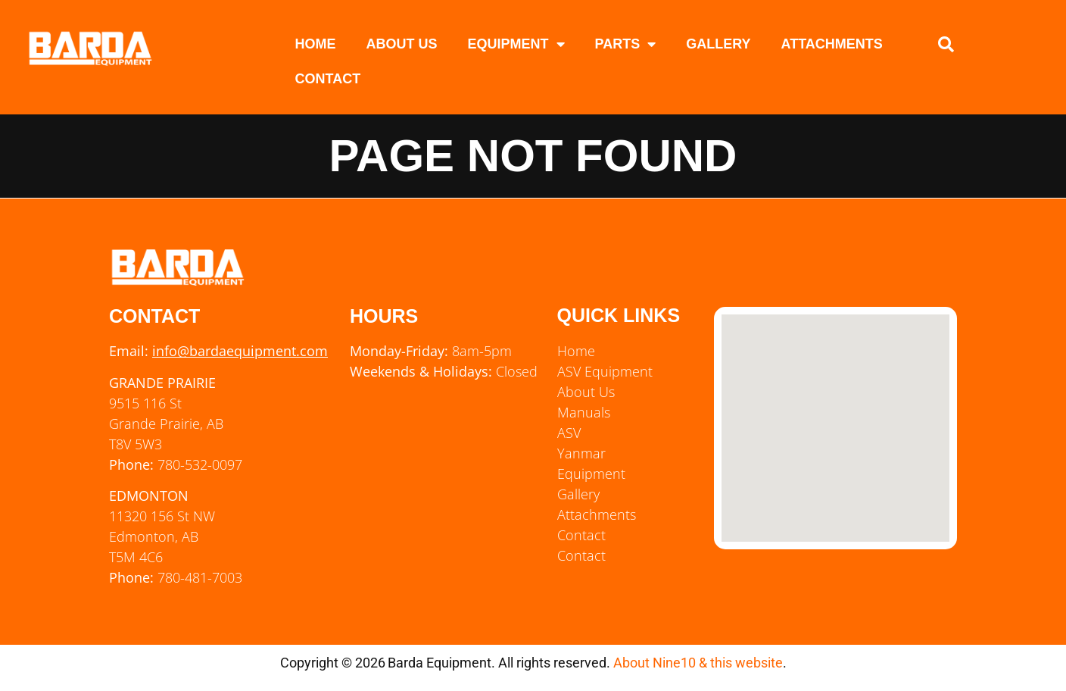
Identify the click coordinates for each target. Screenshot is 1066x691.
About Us (402, 44)
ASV (569, 433)
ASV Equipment (605, 371)
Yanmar (581, 453)
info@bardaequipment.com (240, 351)
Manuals (583, 412)
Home (315, 44)
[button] (946, 45)
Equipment (516, 44)
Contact (328, 78)
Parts (625, 44)
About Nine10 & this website (698, 663)
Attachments (832, 44)
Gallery (718, 44)
